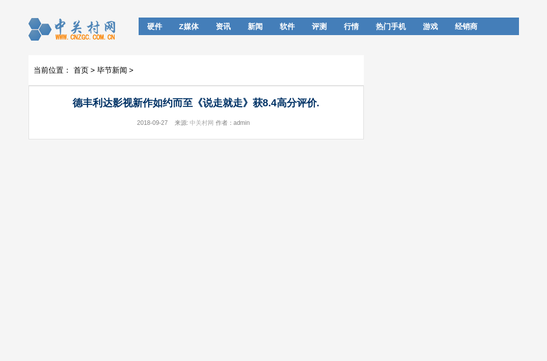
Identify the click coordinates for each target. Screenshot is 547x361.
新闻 (255, 26)
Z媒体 (189, 26)
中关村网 (202, 122)
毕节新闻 (112, 70)
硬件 (154, 26)
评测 (319, 26)
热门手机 (391, 26)
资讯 (223, 26)
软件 (287, 26)
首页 (81, 70)
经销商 (466, 26)
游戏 (430, 26)
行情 (351, 26)
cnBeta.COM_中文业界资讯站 (75, 29)
